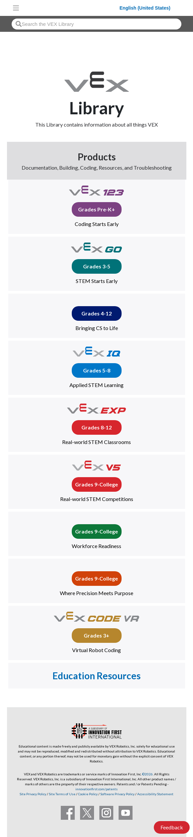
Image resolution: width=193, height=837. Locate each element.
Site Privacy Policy (33, 794)
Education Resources (96, 675)
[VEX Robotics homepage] (71, 8)
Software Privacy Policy (117, 794)
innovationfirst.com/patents (96, 789)
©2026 (147, 774)
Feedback (171, 827)
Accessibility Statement (155, 794)
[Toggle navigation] (16, 8)
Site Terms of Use (61, 794)
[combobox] (96, 24)
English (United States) (145, 8)
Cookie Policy (88, 794)
